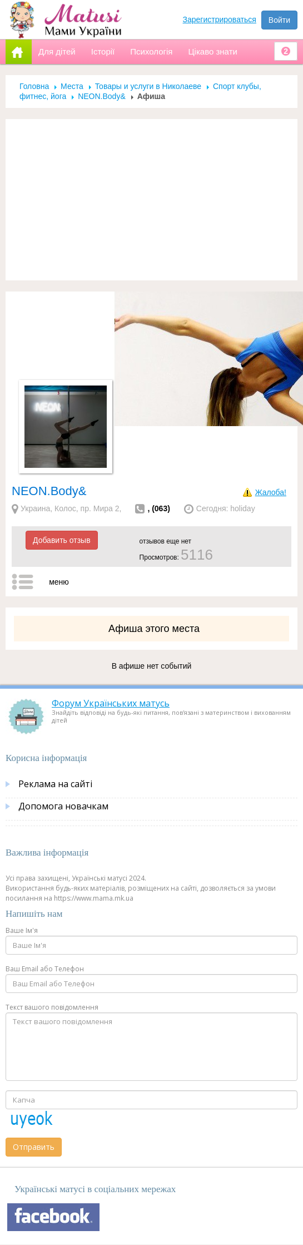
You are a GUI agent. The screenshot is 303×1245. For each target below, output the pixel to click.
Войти (279, 20)
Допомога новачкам (63, 806)
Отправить (33, 1147)
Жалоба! (270, 492)
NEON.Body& (102, 96)
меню (59, 581)
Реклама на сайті (55, 784)
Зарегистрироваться (219, 19)
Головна (34, 86)
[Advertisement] (152, 200)
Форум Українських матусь (111, 703)
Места (72, 86)
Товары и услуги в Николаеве (148, 86)
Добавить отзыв (62, 540)
